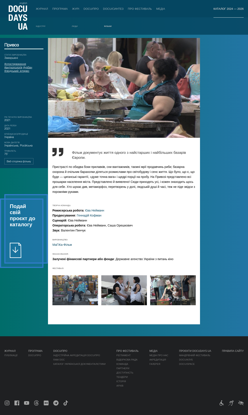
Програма (60, 8)
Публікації (10, 355)
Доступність (124, 372)
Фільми (108, 26)
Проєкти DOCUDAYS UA (195, 351)
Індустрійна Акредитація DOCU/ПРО (76, 355)
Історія (121, 381)
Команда (122, 364)
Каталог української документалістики (79, 364)
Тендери (122, 377)
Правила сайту (233, 351)
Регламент (123, 355)
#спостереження (15, 64)
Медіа (160, 8)
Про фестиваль (140, 8)
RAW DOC (59, 359)
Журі (75, 8)
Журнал (42, 8)
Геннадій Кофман (93, 215)
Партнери (122, 368)
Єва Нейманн (98, 210)
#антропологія (13, 67)
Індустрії (40, 26)
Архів (119, 385)
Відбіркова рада (126, 359)
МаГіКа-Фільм (66, 244)
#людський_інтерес (16, 70)
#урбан (27, 67)
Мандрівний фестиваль (194, 355)
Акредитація (157, 359)
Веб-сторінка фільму (19, 161)
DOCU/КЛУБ (186, 359)
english (23, 3)
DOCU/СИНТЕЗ (113, 8)
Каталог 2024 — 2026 (228, 8)
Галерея (154, 364)
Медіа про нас (158, 355)
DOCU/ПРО (91, 8)
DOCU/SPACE (187, 364)
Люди (75, 26)
